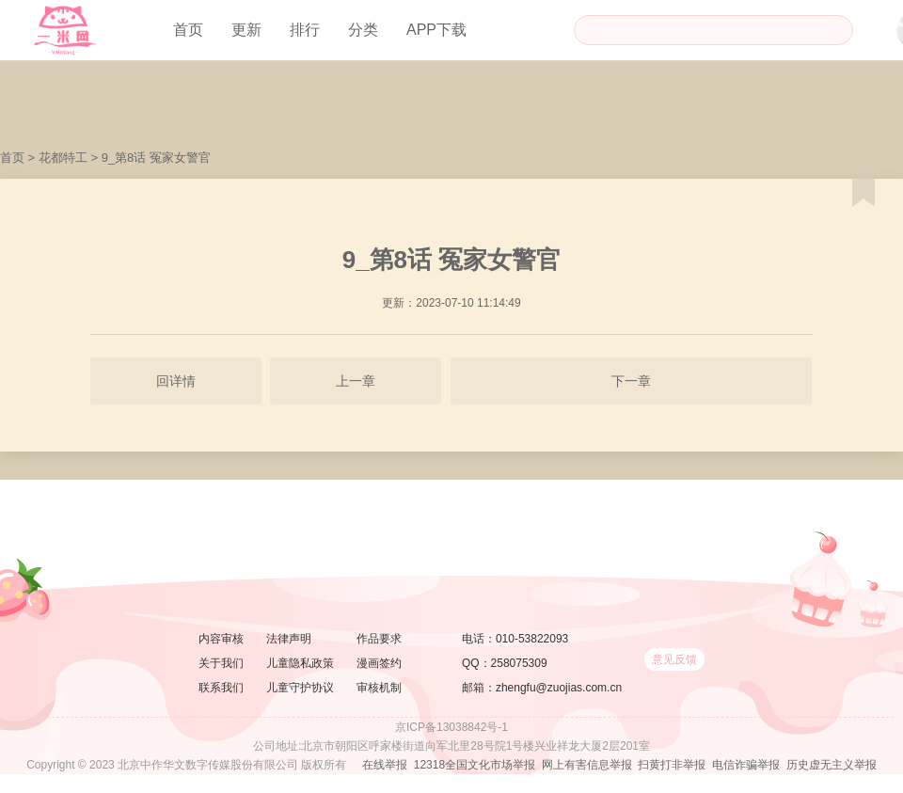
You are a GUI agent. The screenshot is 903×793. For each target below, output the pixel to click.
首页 (188, 30)
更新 (246, 30)
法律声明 (288, 638)
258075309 (519, 663)
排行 (305, 30)
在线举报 (384, 764)
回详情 (176, 381)
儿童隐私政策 (300, 663)
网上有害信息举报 (587, 764)
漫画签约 (379, 663)
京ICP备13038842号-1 (451, 727)
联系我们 (221, 687)
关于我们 (221, 663)
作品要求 (379, 638)
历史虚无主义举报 (831, 764)
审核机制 (379, 687)
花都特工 (63, 158)
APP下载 (436, 30)
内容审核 (221, 638)
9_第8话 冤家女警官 (156, 158)
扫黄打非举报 (671, 764)
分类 (363, 30)
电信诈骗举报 (746, 764)
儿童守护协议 (300, 687)
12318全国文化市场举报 (474, 764)
